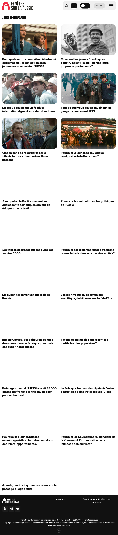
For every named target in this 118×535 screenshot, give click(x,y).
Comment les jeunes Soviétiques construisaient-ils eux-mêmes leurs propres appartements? (85, 63)
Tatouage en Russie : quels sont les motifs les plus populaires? (84, 344)
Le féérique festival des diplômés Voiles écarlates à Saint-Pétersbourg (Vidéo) (88, 392)
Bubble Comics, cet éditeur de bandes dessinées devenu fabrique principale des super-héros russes (27, 346)
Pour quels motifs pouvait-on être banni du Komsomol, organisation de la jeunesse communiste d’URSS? (29, 63)
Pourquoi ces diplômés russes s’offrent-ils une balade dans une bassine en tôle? (88, 254)
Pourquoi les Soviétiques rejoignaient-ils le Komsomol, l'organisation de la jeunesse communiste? (88, 443)
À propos (60, 499)
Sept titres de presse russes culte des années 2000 (27, 254)
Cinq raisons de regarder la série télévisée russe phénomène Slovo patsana (25, 159)
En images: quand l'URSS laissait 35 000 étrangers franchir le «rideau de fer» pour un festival (29, 394)
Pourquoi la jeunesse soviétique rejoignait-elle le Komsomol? (82, 157)
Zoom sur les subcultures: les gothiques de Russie (87, 205)
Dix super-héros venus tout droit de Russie (26, 299)
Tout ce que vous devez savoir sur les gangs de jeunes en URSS (86, 109)
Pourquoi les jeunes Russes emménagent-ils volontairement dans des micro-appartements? (27, 443)
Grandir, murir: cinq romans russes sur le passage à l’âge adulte (29, 490)
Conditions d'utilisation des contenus (96, 500)
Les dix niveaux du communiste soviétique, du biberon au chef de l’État (87, 299)
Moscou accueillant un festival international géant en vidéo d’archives (28, 109)
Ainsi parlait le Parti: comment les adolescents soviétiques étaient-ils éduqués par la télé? (26, 207)
